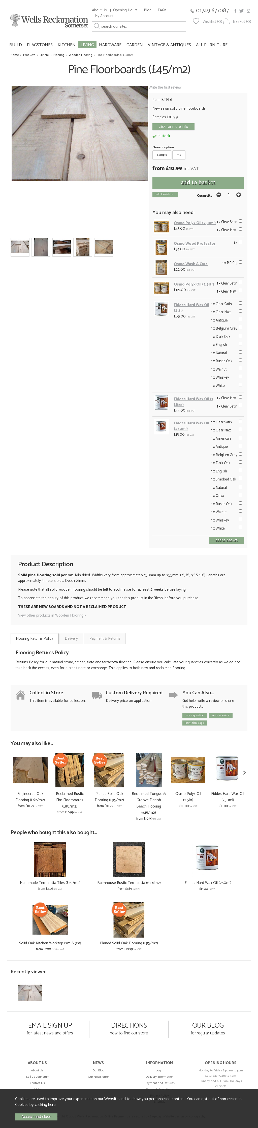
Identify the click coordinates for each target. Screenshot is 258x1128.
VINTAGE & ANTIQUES (169, 45)
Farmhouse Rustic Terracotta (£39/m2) (129, 883)
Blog (147, 10)
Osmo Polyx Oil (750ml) (195, 223)
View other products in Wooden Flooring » (52, 615)
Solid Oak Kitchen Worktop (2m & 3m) (50, 943)
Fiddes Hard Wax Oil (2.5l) (191, 308)
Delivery (71, 638)
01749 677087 (212, 11)
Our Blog (98, 1070)
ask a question (194, 715)
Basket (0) (242, 22)
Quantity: (205, 195)
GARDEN (134, 45)
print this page (194, 722)
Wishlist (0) (212, 22)
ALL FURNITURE (212, 45)
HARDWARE (110, 45)
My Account (104, 16)
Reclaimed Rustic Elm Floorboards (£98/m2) (70, 800)
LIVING (87, 45)
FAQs (162, 10)
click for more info (173, 127)
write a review (221, 715)
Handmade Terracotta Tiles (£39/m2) (50, 883)
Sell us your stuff (37, 1076)
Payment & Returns (104, 638)
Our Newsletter (98, 1076)
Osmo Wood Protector (194, 243)
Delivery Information (160, 1076)
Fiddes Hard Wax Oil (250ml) (191, 426)
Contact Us (37, 1083)
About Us (99, 10)
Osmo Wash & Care (191, 264)
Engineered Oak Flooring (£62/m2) (30, 797)
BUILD (15, 45)
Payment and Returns (160, 1083)
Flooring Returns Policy (34, 638)
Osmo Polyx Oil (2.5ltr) (194, 284)
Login (159, 1070)
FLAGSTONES (40, 45)
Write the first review (165, 87)
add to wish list (165, 194)
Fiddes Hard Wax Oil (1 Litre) (193, 402)
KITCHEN (67, 45)
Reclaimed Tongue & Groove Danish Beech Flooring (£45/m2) (149, 803)
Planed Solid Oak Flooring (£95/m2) (109, 797)
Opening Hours (125, 10)
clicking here (45, 1104)
